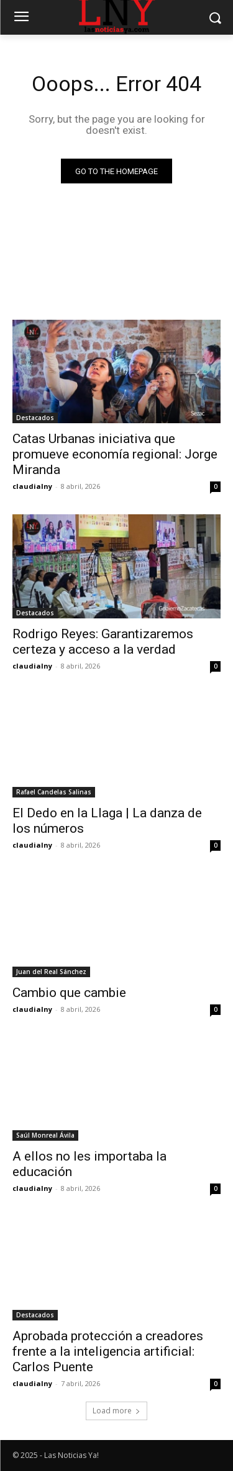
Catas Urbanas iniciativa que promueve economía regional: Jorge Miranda (114, 454)
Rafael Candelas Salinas (53, 792)
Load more (116, 1410)
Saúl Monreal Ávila (45, 1135)
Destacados (35, 417)
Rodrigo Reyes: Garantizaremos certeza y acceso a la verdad (102, 641)
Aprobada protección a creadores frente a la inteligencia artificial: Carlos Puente (107, 1351)
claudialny (32, 486)
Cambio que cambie (69, 992)
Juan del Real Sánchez (51, 971)
